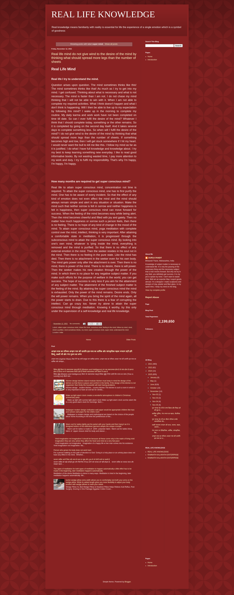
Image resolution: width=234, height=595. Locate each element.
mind (130, 327)
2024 (150, 371)
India (61, 332)
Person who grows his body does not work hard (72, 450)
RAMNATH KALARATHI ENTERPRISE (163, 455)
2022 (150, 367)
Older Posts (131, 340)
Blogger (128, 582)
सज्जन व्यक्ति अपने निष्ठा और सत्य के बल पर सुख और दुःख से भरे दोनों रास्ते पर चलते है (82, 459)
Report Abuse (152, 297)
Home (88, 340)
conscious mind (96, 327)
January (153, 377)
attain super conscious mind (68, 327)
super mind (109, 330)
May (152, 381)
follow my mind (122, 327)
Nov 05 (155, 405)
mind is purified (58, 330)
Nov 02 (155, 394)
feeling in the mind (109, 327)
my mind (84, 330)
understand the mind (121, 330)
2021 (150, 364)
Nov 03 (155, 398)
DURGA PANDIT (155, 258)
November (154, 391)
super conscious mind (96, 330)
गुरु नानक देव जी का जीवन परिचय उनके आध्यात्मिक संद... (165, 420)
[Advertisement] (164, 110)
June (152, 384)
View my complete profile (155, 290)
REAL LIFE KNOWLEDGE (103, 14)
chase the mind (84, 327)
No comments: (75, 324)
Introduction (152, 60)
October (153, 388)
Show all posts (111, 44)
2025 (150, 374)
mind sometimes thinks (72, 330)
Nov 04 (155, 401)
